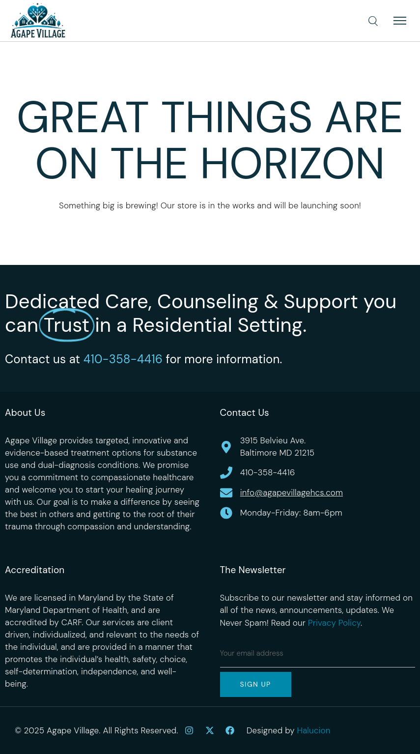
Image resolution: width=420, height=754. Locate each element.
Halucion (314, 730)
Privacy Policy (334, 622)
